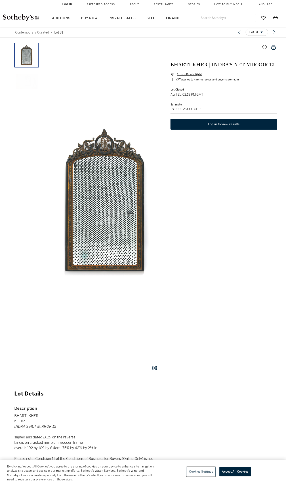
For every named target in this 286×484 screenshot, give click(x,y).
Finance (174, 18)
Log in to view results (224, 124)
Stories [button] (194, 4)
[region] (143, 472)
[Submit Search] (250, 18)
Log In (67, 4)
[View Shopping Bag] (275, 17)
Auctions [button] (61, 18)
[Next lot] (274, 32)
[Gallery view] (154, 368)
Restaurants (164, 4)
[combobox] (226, 18)
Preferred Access (101, 4)
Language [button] (264, 4)
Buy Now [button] (89, 18)
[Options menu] (257, 32)
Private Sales (122, 18)
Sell (151, 18)
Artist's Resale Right (189, 74)
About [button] (134, 4)
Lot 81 (58, 32)
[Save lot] (264, 47)
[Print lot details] (273, 47)
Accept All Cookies (235, 471)
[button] (105, 201)
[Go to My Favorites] (263, 17)
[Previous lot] (239, 32)
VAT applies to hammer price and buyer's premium (207, 79)
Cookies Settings (201, 471)
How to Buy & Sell (228, 4)
